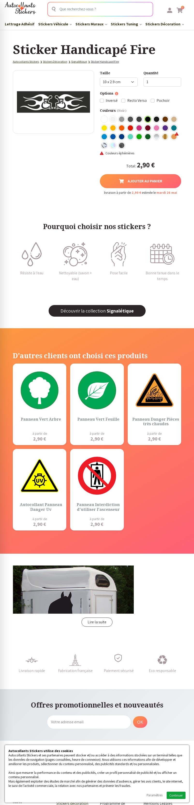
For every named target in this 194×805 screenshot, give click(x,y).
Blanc (104, 119)
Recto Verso (137, 100)
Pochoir (163, 100)
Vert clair (139, 137)
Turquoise (174, 128)
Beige (174, 119)
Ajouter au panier (140, 181)
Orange (122, 128)
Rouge (130, 128)
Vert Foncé (148, 137)
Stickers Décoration (164, 24)
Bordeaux (148, 128)
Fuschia (139, 128)
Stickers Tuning (126, 24)
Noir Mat (156, 119)
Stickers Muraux (91, 24)
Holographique (113, 145)
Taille (105, 73)
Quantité (150, 73)
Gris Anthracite (139, 119)
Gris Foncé (130, 119)
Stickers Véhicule (55, 24)
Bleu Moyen (113, 137)
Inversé (112, 100)
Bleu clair (104, 137)
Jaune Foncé (113, 128)
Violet (165, 128)
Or (165, 137)
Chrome (104, 145)
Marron (165, 119)
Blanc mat (113, 119)
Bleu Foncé (122, 137)
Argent (156, 137)
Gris (122, 119)
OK (140, 722)
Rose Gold (174, 137)
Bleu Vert (130, 137)
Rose (156, 128)
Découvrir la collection (97, 311)
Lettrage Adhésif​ (19, 24)
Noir (148, 119)
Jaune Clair (104, 128)
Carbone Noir (122, 145)
